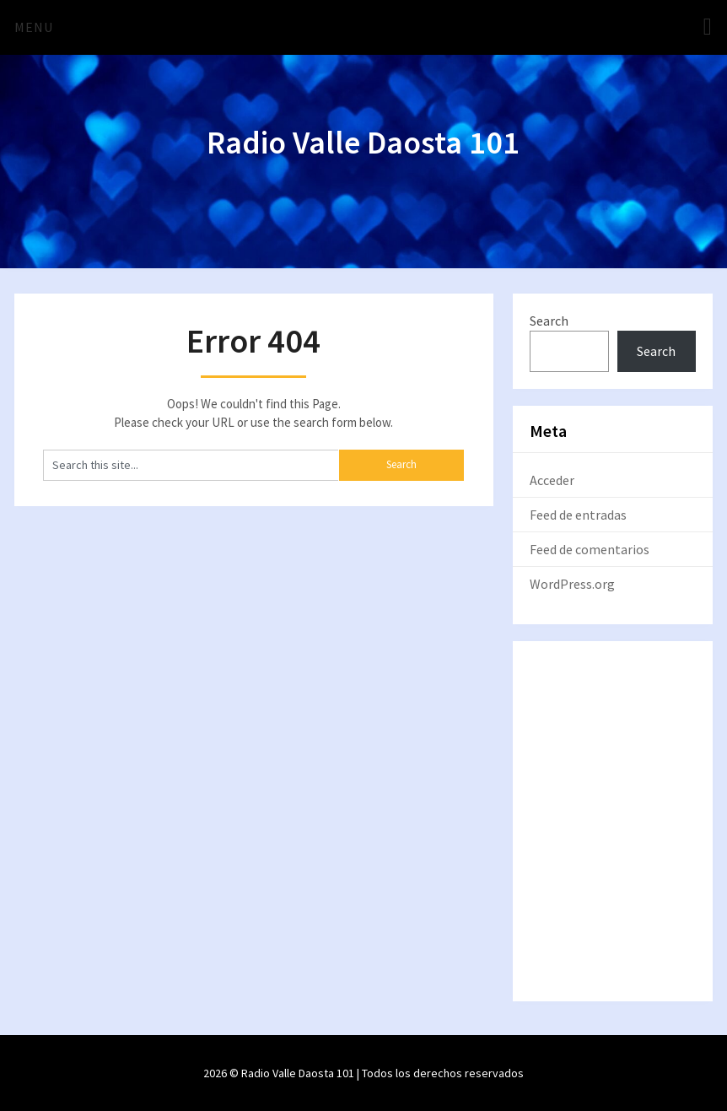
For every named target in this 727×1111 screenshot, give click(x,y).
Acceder (552, 480)
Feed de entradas (578, 514)
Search (549, 320)
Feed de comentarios (589, 549)
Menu (33, 27)
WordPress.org (572, 583)
